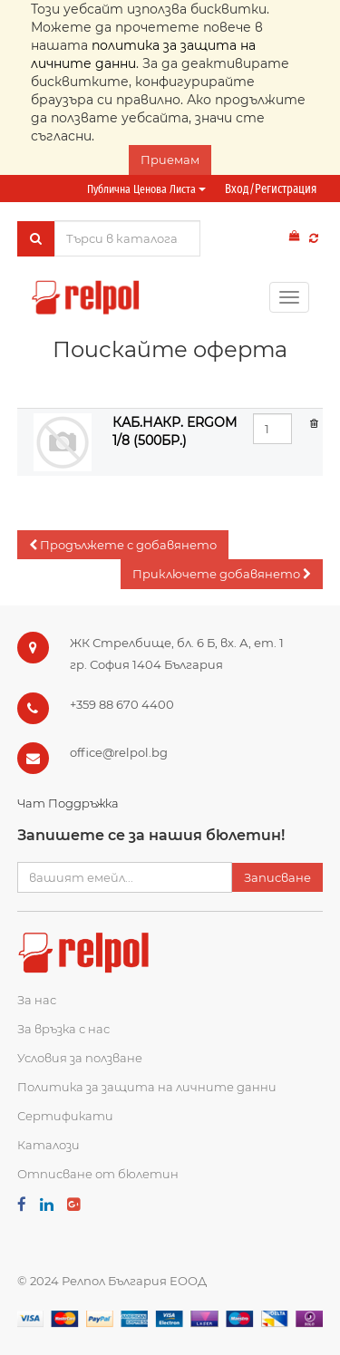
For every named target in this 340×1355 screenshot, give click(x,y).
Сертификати (65, 1115)
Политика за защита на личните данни (147, 1086)
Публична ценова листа (146, 189)
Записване (277, 877)
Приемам (170, 159)
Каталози (48, 1144)
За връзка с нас (63, 1028)
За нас (36, 999)
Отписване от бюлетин (98, 1173)
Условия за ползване (79, 1057)
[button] (122, 545)
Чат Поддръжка (68, 803)
